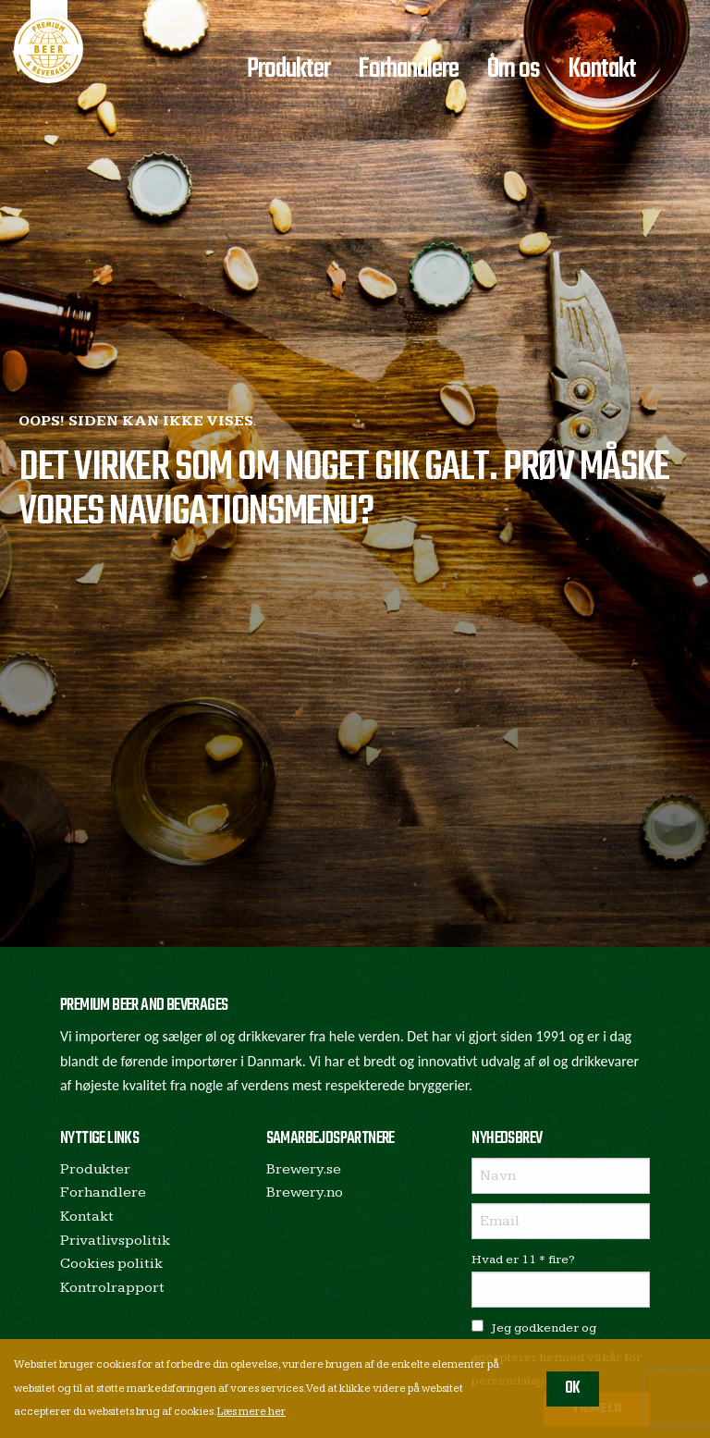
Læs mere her (251, 1412)
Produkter (288, 69)
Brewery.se (303, 1169)
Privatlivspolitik (115, 1240)
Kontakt (602, 69)
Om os (513, 69)
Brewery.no (304, 1192)
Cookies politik (111, 1263)
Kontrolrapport (112, 1288)
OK (573, 1388)
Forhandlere (408, 69)
